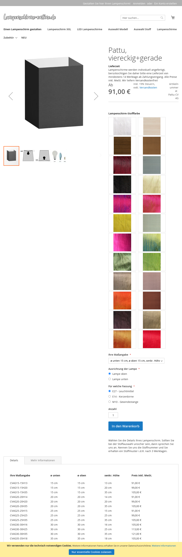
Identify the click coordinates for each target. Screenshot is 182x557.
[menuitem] (22, 29)
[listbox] (143, 233)
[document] (91, 549)
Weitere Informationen (164, 545)
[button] (11, 96)
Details (14, 460)
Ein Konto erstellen (165, 3)
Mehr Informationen (43, 460)
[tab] (14, 460)
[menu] (91, 33)
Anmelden (139, 3)
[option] (122, 126)
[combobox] (143, 18)
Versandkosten (148, 87)
